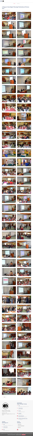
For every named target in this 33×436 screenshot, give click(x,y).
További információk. (18, 434)
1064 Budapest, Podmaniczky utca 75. (23, 406)
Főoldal (14, 3)
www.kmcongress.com (6, 430)
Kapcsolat (19, 427)
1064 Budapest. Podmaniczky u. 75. (8, 425)
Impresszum (19, 424)
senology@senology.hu (21, 411)
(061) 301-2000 (20, 409)
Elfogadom (23, 434)
